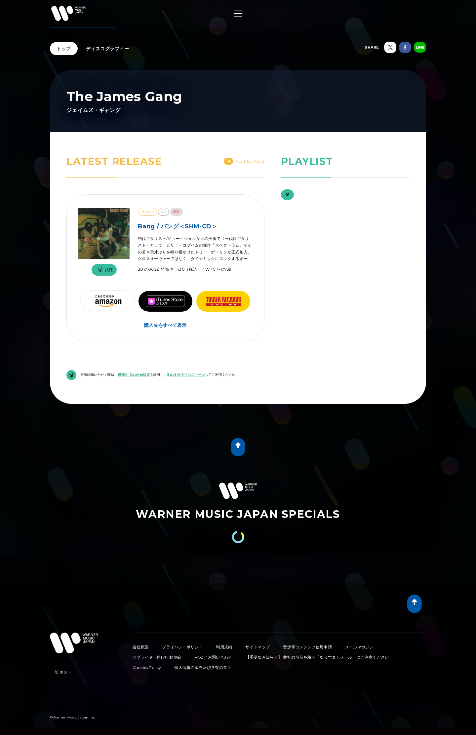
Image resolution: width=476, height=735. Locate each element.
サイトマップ (257, 646)
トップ (64, 49)
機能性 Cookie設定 (134, 374)
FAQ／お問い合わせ (213, 657)
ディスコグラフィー (107, 49)
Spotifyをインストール (186, 374)
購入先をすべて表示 (165, 325)
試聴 (104, 270)
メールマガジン (359, 646)
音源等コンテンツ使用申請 (307, 646)
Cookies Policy (147, 667)
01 (287, 194)
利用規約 (224, 646)
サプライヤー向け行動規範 (157, 657)
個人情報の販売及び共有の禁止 (202, 667)
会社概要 (141, 646)
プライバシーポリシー (182, 646)
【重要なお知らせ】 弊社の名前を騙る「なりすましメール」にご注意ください (317, 657)
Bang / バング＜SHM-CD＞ (177, 226)
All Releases (244, 161)
